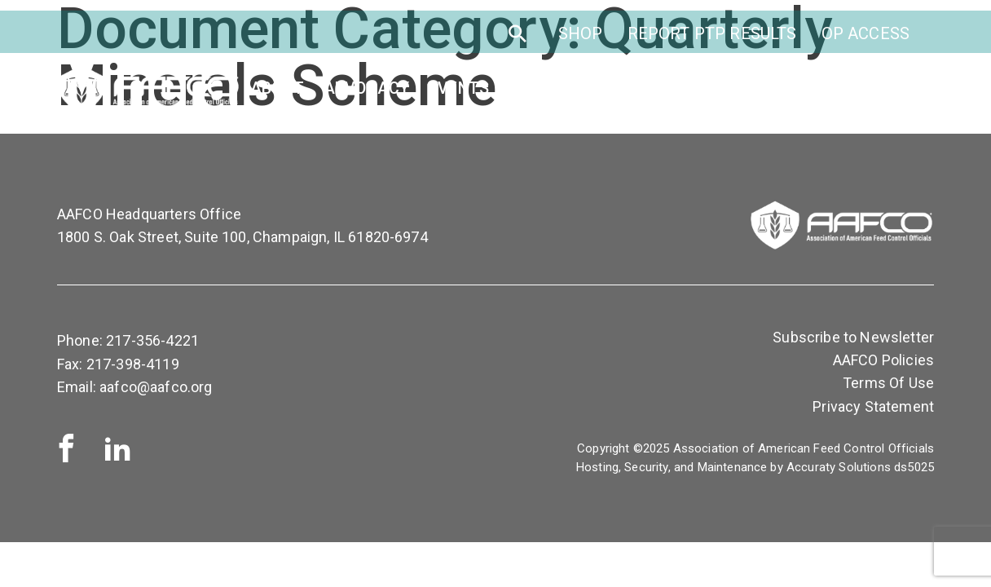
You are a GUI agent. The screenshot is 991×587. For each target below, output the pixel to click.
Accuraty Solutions (838, 467)
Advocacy (366, 94)
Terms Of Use (888, 382)
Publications (789, 94)
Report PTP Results (712, 39)
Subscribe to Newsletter (853, 337)
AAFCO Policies (883, 360)
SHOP (580, 39)
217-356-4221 (152, 340)
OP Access (865, 39)
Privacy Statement (873, 406)
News (887, 94)
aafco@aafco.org (155, 386)
